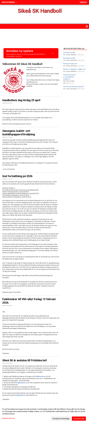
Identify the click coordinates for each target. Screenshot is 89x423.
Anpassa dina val (8, 418)
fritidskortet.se (40, 376)
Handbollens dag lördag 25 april (21, 100)
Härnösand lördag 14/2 (70, 63)
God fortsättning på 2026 (17, 176)
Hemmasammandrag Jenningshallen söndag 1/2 (69, 77)
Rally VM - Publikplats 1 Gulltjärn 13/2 (74, 69)
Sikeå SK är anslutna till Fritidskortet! (24, 360)
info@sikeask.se (21, 383)
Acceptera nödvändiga (61, 419)
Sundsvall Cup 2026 (69, 52)
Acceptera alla (79, 419)
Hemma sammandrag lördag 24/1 (73, 86)
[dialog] (44, 413)
